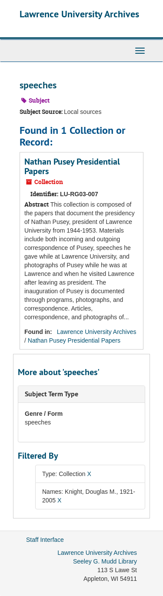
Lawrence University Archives (79, 14)
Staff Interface (45, 539)
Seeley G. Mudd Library (105, 561)
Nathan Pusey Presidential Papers (72, 166)
